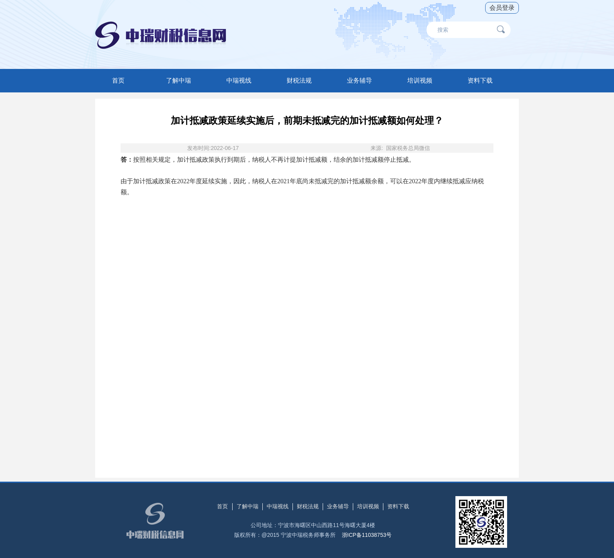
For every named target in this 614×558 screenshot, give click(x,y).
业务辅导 (359, 80)
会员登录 (502, 7)
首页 (118, 80)
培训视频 (419, 80)
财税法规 (299, 80)
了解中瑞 (178, 80)
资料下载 (480, 80)
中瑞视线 (238, 80)
